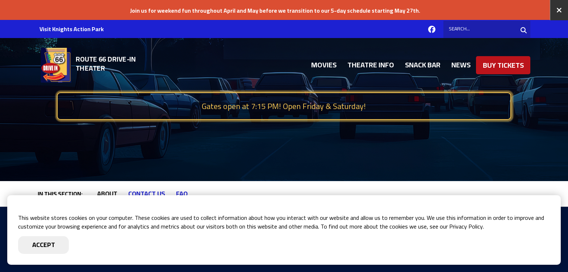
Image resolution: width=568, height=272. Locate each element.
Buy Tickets (503, 66)
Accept (43, 245)
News (461, 65)
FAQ (182, 194)
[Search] (486, 29)
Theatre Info (370, 65)
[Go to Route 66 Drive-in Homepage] (104, 65)
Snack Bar (422, 65)
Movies (324, 65)
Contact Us (146, 194)
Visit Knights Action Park (71, 29)
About (107, 194)
